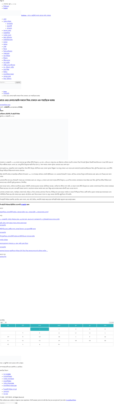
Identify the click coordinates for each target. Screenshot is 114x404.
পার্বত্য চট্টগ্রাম (7, 21)
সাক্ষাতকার (6, 53)
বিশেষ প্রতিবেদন (7, 51)
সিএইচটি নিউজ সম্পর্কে (10, 389)
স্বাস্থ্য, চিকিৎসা (7, 78)
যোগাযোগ (6, 391)
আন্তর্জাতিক (6, 33)
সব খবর (8, 105)
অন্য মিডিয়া (6, 55)
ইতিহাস (5, 58)
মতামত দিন (3, 256)
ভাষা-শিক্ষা (6, 69)
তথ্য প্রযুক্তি (6, 62)
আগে (1, 254)
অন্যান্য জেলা (7, 30)
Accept (68, 400)
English (5, 8)
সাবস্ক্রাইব (23, 204)
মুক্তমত (5, 44)
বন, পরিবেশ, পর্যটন (8, 67)
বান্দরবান (9, 28)
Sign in (2, 0)
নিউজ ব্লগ (6, 6)
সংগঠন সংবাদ (7, 35)
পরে (4, 254)
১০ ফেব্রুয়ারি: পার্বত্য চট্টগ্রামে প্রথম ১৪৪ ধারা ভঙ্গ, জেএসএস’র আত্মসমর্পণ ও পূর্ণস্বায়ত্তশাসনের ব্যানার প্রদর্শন (30, 219)
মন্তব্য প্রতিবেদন (7, 37)
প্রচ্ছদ (4, 19)
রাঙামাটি (9, 26)
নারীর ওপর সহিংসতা (9, 65)
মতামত (5, 42)
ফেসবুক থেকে (7, 76)
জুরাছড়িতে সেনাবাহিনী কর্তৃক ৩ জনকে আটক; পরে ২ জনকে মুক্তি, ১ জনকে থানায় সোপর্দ (24, 212)
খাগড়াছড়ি (10, 23)
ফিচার (5, 49)
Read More (73, 400)
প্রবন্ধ (4, 46)
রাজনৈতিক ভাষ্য (8, 39)
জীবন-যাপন (6, 60)
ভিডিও (5, 72)
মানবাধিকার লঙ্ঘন (8, 74)
